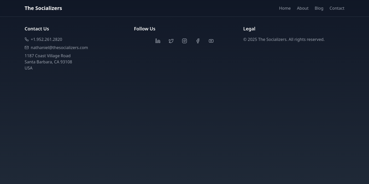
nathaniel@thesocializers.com (56, 47)
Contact (337, 8)
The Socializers (43, 8)
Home (285, 8)
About (303, 8)
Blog (319, 8)
